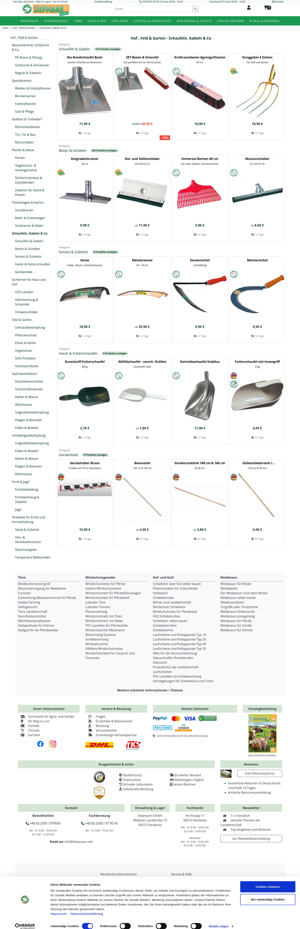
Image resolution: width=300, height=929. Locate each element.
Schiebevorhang (96, 639)
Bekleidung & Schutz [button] (194, 21)
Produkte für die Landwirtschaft (175, 667)
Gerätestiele (23, 272)
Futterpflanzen (25, 104)
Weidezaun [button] (29, 21)
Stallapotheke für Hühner (36, 625)
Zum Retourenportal (259, 773)
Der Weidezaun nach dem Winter (244, 593)
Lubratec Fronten (97, 607)
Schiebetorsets (163, 598)
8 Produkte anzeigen (105, 252)
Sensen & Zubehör (28, 256)
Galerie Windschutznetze (103, 588)
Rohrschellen (24, 142)
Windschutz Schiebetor (169, 607)
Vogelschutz (23, 350)
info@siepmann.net (79, 842)
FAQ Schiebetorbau (166, 616)
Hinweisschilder (26, 312)
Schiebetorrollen (165, 625)
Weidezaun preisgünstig (237, 616)
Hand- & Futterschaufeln (32, 264)
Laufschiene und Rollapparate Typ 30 (179, 639)
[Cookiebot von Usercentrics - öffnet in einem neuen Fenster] (25, 921)
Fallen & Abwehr (27, 428)
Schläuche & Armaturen (32, 65)
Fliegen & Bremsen (28, 420)
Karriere (29, 735)
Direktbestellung (103, 1)
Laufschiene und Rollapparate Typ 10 (179, 635)
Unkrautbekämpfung (30, 327)
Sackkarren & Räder (29, 226)
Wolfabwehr (229, 588)
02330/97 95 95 (150, 1)
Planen (20, 158)
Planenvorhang (96, 611)
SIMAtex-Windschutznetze (104, 648)
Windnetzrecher (96, 644)
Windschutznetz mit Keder (104, 621)
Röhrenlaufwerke (27, 127)
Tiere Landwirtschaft (32, 611)
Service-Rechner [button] (230, 21)
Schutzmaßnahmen (29, 389)
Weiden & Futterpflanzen (33, 88)
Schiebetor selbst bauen (170, 621)
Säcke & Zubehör (27, 529)
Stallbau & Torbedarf (27, 119)
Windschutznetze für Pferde (105, 584)
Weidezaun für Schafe (236, 625)
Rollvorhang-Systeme (100, 635)
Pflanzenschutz (26, 335)
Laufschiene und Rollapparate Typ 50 (179, 648)
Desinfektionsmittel (29, 381)
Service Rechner (184, 784)
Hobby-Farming (29, 602)
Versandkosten (101, 730)
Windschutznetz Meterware (105, 630)
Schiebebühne (163, 630)
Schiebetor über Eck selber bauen (177, 584)
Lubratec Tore (95, 602)
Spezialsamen (22, 80)
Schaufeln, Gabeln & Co (29, 233)
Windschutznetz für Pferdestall (107, 598)
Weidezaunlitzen (232, 602)
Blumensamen (25, 96)
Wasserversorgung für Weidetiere (42, 588)
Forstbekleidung (26, 489)
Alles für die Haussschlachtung (175, 653)
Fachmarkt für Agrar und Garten (46, 716)
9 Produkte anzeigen (115, 353)
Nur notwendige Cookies (268, 894)
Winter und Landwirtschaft (172, 602)
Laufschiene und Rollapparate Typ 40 (179, 644)
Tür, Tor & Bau (25, 134)
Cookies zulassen (268, 881)
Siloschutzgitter (26, 550)
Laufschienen (162, 672)
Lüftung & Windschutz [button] (152, 21)
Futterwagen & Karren (28, 202)
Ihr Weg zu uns (34, 721)
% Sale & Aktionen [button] (264, 21)
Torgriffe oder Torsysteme (239, 607)
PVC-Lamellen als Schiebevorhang (177, 676)
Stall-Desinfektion (24, 374)
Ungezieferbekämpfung (32, 412)
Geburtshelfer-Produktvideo (173, 658)
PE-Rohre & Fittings (28, 57)
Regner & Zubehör (28, 73)
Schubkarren (24, 210)
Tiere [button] (78, 21)
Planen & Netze (23, 150)
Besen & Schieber (27, 249)
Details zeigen (218, 921)
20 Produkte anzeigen (104, 150)
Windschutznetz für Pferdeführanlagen (113, 593)
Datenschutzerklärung (87, 908)
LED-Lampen (24, 292)
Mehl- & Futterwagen (30, 218)
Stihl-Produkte (25, 358)
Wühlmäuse (23, 404)
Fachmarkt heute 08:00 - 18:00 (227, 1)
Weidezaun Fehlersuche (237, 611)
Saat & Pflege (24, 111)
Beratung (97, 726)
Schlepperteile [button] (56, 21)
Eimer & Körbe (25, 343)
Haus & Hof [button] (97, 21)
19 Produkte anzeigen (107, 49)
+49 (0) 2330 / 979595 (43, 823)
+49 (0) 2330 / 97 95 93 (99, 823)
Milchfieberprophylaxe (34, 621)
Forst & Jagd (20, 482)
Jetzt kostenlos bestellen (262, 755)
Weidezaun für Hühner (236, 630)
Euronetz (24, 593)
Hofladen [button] (120, 21)
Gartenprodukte (26, 366)
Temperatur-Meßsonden (32, 557)
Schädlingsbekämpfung (29, 435)
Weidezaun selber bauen (238, 598)
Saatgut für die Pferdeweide (38, 630)
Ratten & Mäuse (26, 397)
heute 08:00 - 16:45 (172, 1)
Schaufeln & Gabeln (29, 241)
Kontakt (28, 726)
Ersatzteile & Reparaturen (108, 721)
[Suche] (153, 9)
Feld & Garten (22, 320)
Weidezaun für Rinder (236, 584)
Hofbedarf (160, 593)
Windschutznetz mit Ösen (103, 616)
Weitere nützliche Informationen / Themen (150, 690)
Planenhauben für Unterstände (175, 588)
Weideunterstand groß (34, 584)
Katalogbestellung (262, 709)
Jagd (18, 509)
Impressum (59, 908)
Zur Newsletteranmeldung (251, 838)
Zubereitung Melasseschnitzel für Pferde (47, 598)
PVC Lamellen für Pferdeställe (106, 625)
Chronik (29, 730)
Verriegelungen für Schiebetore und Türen (183, 681)
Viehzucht (160, 662)
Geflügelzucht (28, 607)
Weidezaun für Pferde (236, 621)
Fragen (95, 716)
